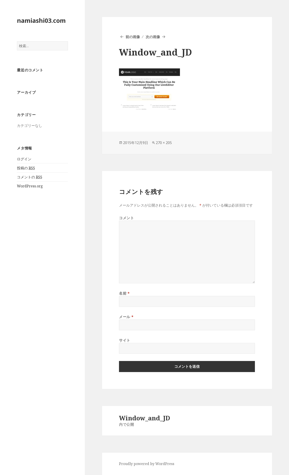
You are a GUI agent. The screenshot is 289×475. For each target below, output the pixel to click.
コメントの (29, 177)
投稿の (26, 168)
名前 (124, 293)
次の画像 (153, 36)
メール (126, 316)
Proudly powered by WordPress (146, 463)
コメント (126, 217)
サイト (124, 340)
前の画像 (133, 36)
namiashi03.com (41, 20)
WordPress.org (30, 186)
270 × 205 (164, 142)
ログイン (24, 158)
